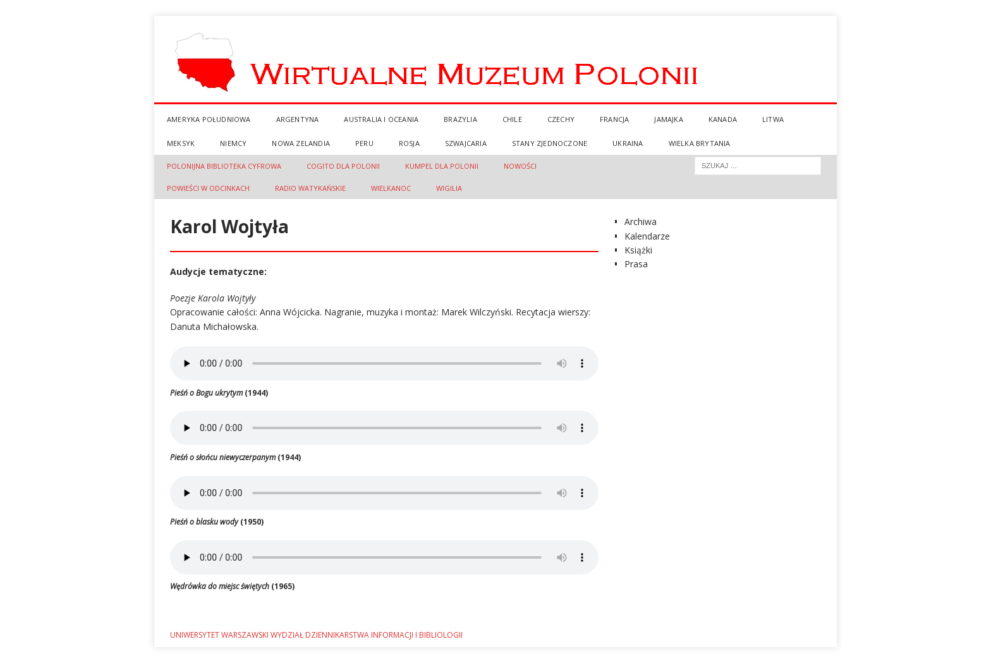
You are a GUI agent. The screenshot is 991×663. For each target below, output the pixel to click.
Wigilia (449, 188)
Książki (638, 250)
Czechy (561, 119)
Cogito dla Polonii (343, 166)
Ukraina (627, 143)
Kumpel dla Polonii (441, 166)
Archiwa (640, 222)
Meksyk (181, 143)
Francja (614, 119)
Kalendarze (647, 236)
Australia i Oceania (381, 119)
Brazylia (460, 119)
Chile (512, 119)
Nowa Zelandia (301, 143)
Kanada (722, 119)
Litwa (773, 119)
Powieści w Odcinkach (208, 188)
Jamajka (668, 119)
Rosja (409, 143)
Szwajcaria (466, 143)
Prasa (636, 264)
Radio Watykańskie (310, 188)
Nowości (520, 166)
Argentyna (297, 119)
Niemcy (233, 143)
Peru (364, 143)
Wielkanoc (391, 188)
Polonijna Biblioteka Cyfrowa (224, 166)
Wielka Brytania (700, 143)
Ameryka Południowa (209, 119)
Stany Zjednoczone (549, 143)
